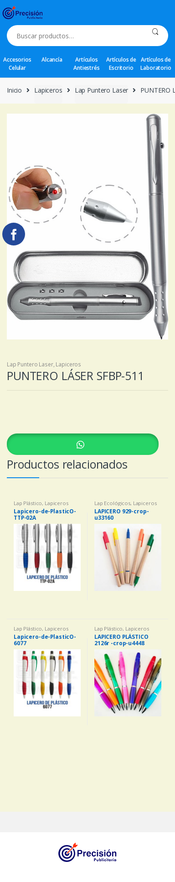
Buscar (155, 35)
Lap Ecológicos (112, 503)
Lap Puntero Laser (102, 90)
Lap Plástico (28, 503)
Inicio (14, 90)
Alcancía (51, 59)
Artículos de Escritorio (121, 64)
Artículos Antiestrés (86, 64)
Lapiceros (48, 90)
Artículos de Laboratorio (155, 64)
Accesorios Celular (17, 64)
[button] (87, 444)
